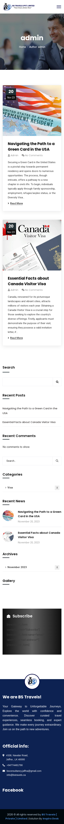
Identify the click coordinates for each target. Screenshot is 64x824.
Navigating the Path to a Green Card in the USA (31, 146)
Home (22, 47)
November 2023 (33, 567)
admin (14, 155)
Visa (33, 488)
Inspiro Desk (51, 818)
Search (9, 367)
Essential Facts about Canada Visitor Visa (28, 281)
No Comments (34, 155)
